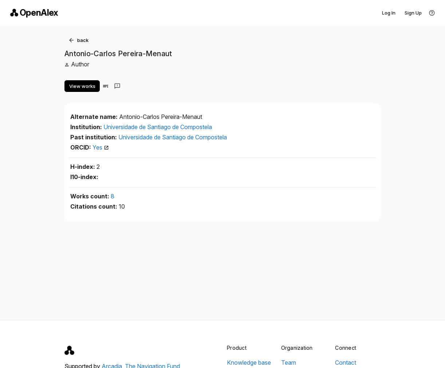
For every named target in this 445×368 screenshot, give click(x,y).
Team (288, 362)
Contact (345, 362)
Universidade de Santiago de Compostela (157, 127)
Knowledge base (249, 362)
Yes (100, 147)
